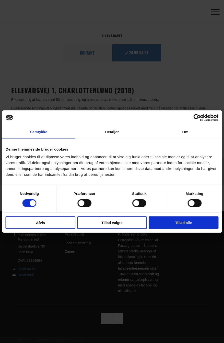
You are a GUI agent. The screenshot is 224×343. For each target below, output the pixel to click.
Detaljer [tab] (112, 132)
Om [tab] (185, 132)
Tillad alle (183, 223)
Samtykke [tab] (38, 132)
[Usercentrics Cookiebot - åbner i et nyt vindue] (197, 117)
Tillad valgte (111, 223)
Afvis (40, 223)
